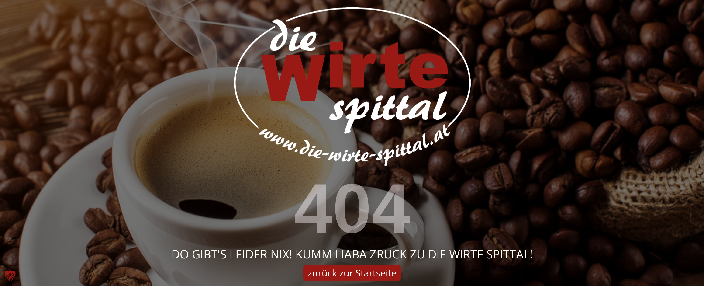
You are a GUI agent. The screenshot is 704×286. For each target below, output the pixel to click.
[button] (10, 275)
